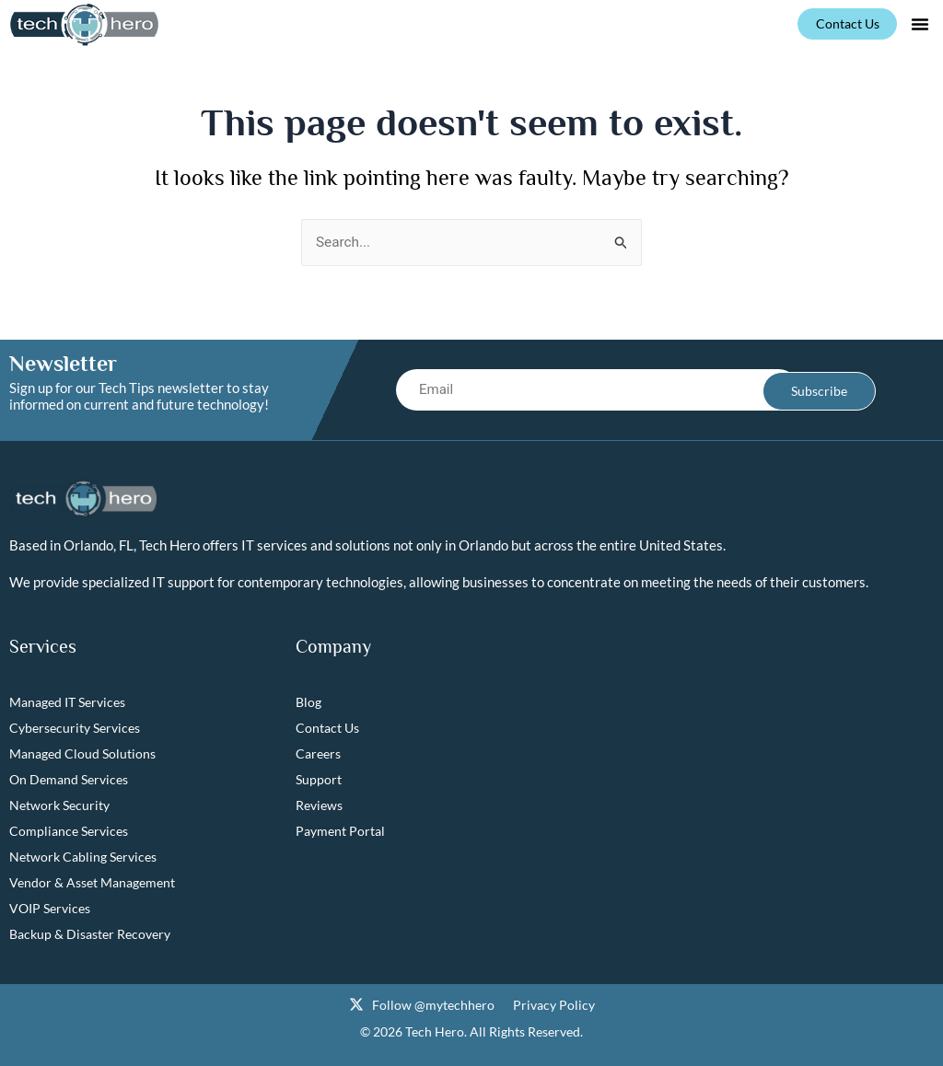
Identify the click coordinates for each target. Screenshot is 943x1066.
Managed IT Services (67, 703)
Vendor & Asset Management (92, 883)
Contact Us (327, 728)
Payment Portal (340, 832)
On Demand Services (68, 780)
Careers (318, 754)
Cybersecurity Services (74, 728)
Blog (308, 703)
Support (319, 780)
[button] (920, 24)
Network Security (59, 806)
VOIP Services (49, 909)
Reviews (319, 806)
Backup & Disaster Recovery (89, 935)
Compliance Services (68, 832)
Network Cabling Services (83, 857)
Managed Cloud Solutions (82, 754)
